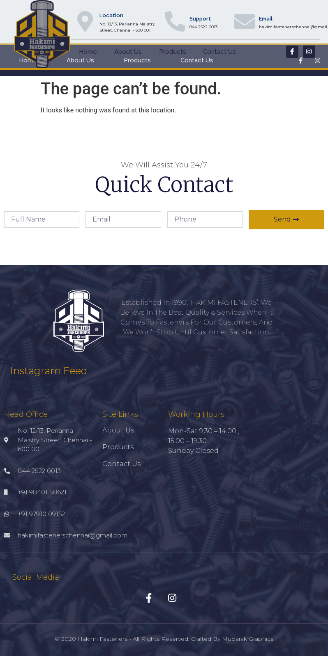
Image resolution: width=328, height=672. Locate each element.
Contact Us (219, 51)
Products (172, 51)
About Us (128, 51)
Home (88, 51)
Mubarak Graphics (247, 638)
